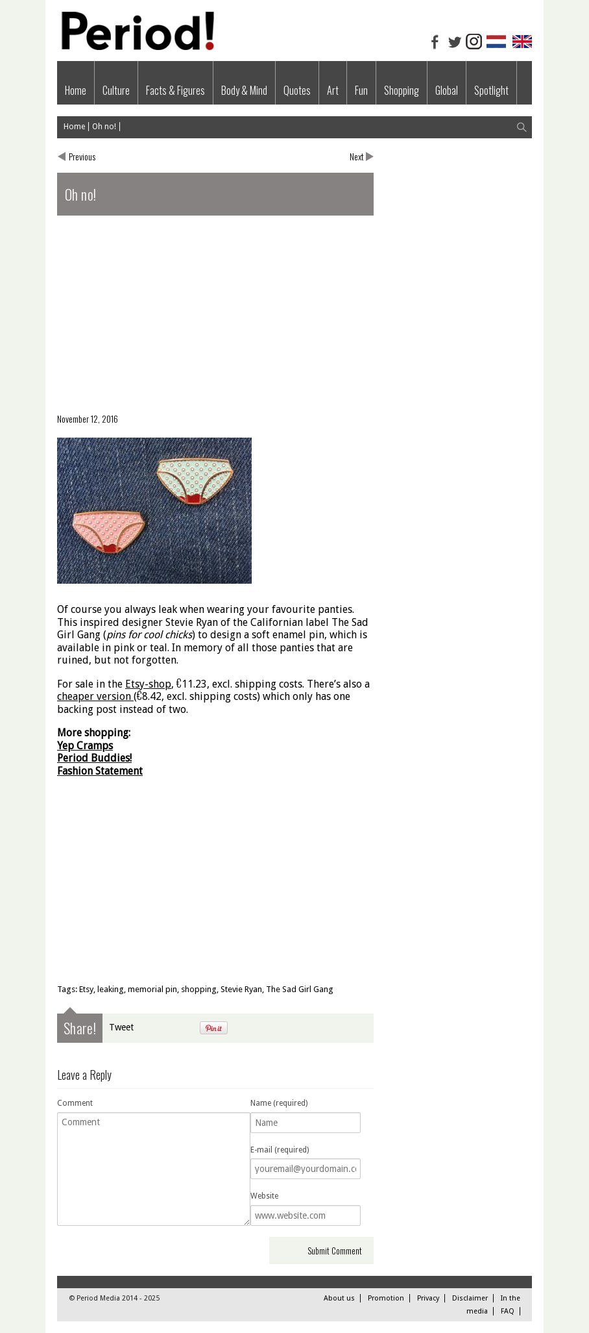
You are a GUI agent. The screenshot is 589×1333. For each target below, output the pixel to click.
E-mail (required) (279, 1149)
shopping (199, 989)
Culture (116, 90)
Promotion (386, 1298)
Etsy (86, 989)
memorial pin (152, 989)
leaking (110, 989)
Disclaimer (470, 1298)
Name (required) (278, 1103)
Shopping (401, 90)
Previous (82, 156)
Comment (75, 1103)
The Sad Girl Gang (299, 989)
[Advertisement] (215, 319)
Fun (361, 90)
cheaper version (94, 696)
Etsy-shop (148, 684)
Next (357, 156)
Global (446, 90)
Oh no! (104, 126)
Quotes (297, 90)
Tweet (121, 1027)
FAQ (507, 1311)
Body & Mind (244, 90)
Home (75, 90)
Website (264, 1196)
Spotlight (491, 90)
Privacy (428, 1298)
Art (333, 90)
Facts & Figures (175, 90)
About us (339, 1298)
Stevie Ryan (241, 989)
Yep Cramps (85, 746)
